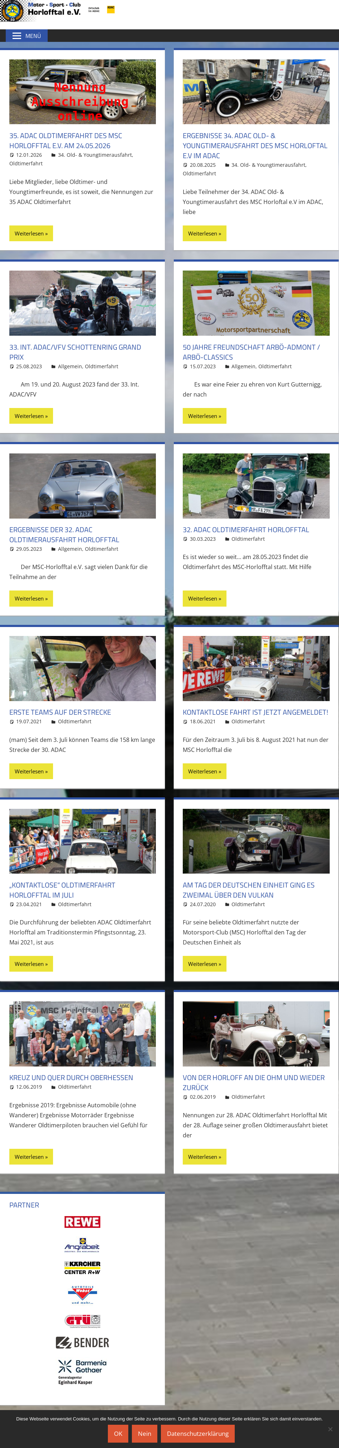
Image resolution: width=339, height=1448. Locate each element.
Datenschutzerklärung (198, 1433)
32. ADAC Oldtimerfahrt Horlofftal (246, 529)
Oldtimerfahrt (26, 163)
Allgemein (70, 366)
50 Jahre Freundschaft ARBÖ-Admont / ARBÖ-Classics (251, 352)
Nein (144, 1433)
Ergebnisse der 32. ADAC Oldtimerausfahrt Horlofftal (64, 534)
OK (118, 1433)
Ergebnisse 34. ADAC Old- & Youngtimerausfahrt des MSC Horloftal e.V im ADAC (255, 145)
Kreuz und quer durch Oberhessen (71, 1077)
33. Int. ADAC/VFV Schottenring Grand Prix (75, 352)
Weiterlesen (29, 233)
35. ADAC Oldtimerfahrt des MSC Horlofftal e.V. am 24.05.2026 (65, 140)
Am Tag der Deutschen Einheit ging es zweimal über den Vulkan (249, 889)
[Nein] (330, 1429)
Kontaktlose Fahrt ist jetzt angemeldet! (255, 712)
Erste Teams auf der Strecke (60, 712)
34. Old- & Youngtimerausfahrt (95, 154)
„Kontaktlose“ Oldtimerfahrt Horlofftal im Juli (62, 889)
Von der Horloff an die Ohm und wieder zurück (254, 1082)
